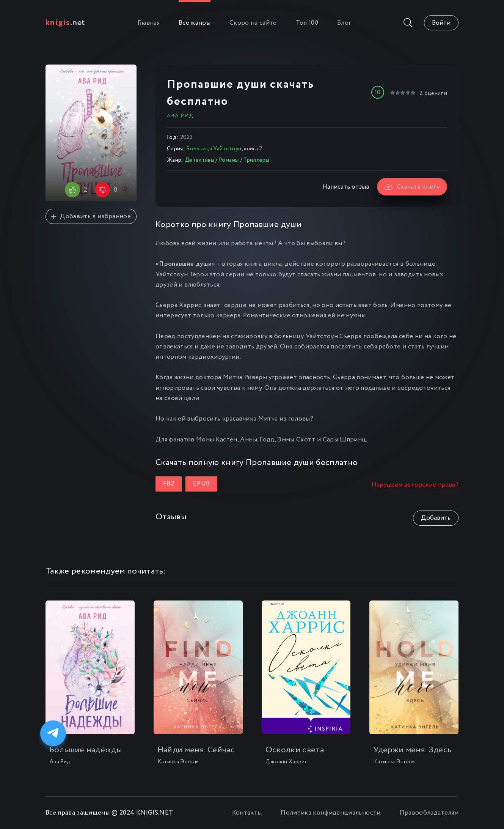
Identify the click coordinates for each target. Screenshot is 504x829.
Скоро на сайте (253, 23)
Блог (344, 23)
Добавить (436, 518)
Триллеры (256, 160)
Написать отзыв (345, 187)
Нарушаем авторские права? (415, 485)
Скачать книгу (412, 187)
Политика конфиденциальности (330, 813)
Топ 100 (307, 23)
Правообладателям (429, 813)
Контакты (247, 813)
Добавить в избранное (91, 216)
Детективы (199, 160)
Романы (229, 160)
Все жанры (194, 23)
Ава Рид (180, 116)
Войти (441, 23)
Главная (149, 23)
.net (65, 23)
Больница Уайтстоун (213, 149)
